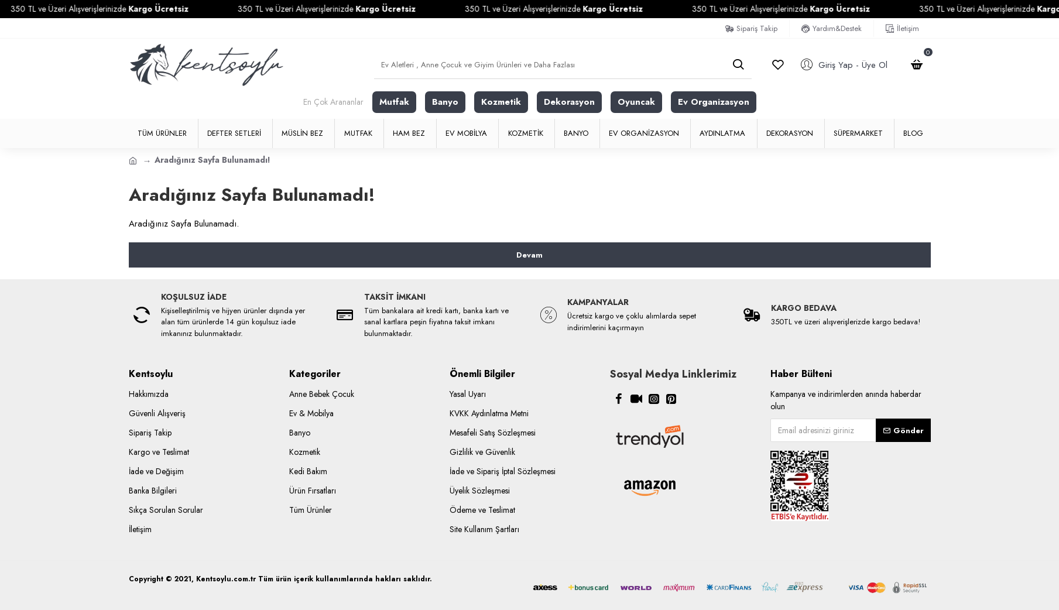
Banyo (445, 101)
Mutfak (394, 101)
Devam (529, 255)
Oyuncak (636, 101)
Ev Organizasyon (713, 101)
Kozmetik (501, 101)
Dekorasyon (569, 101)
